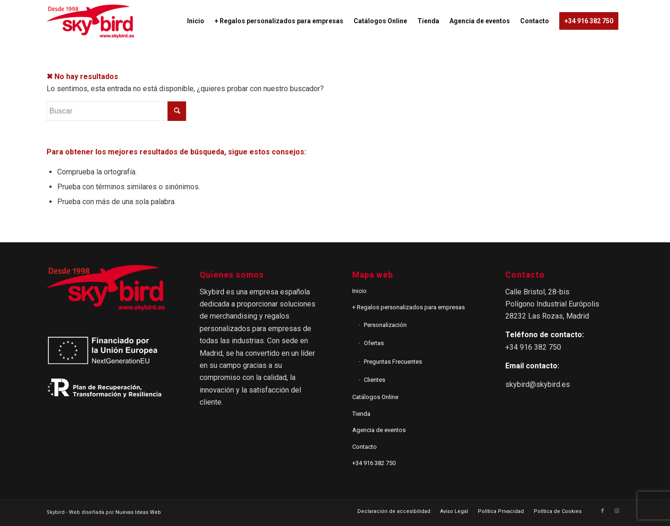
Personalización (385, 324)
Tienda (361, 413)
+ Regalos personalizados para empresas (408, 307)
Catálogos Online (375, 396)
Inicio (359, 290)
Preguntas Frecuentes (393, 361)
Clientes (374, 379)
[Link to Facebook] (603, 511)
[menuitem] (195, 21)
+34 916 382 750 (373, 462)
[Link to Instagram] (616, 511)
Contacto (364, 446)
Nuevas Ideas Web (138, 512)
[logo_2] (90, 21)
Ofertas (374, 343)
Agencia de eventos (379, 429)
